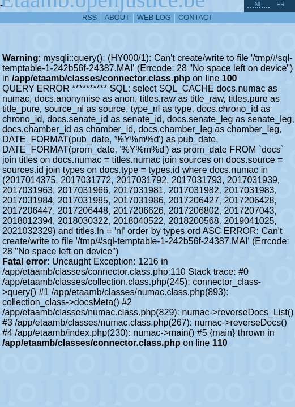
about (117, 17)
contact (195, 17)
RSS (89, 17)
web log (154, 17)
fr (280, 4)
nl (258, 4)
